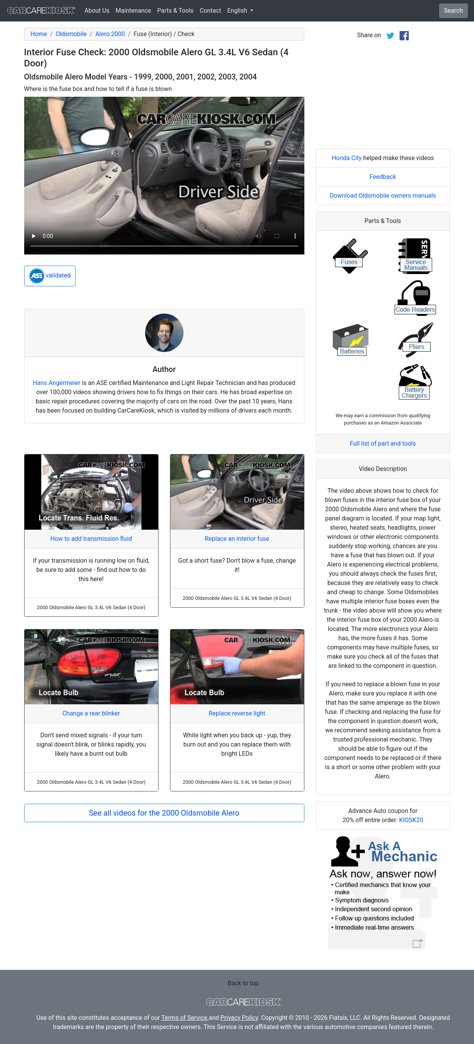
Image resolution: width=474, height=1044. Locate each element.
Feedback (383, 176)
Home (39, 34)
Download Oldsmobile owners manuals (383, 195)
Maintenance (133, 10)
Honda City (347, 158)
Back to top (243, 983)
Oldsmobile (71, 34)
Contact (210, 10)
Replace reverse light (237, 713)
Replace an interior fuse (237, 538)
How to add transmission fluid (91, 538)
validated (50, 276)
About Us (96, 10)
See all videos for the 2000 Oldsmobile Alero (164, 813)
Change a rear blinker (91, 713)
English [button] (238, 10)
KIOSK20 (411, 820)
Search (453, 10)
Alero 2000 (110, 34)
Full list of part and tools (383, 443)
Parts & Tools (175, 10)
